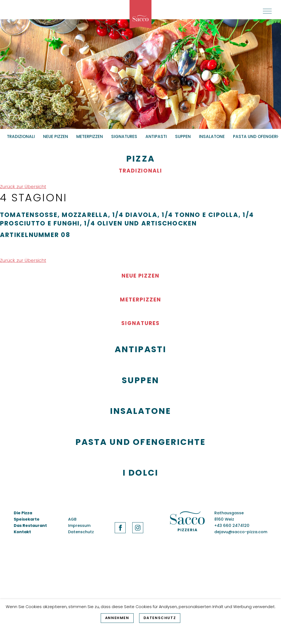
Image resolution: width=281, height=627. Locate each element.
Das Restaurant (30, 525)
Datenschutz (160, 617)
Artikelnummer (29, 234)
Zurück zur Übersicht (23, 186)
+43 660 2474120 (231, 525)
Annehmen (117, 617)
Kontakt (22, 532)
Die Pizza (23, 513)
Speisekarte (27, 519)
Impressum (79, 525)
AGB (72, 519)
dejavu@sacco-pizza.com (240, 532)
